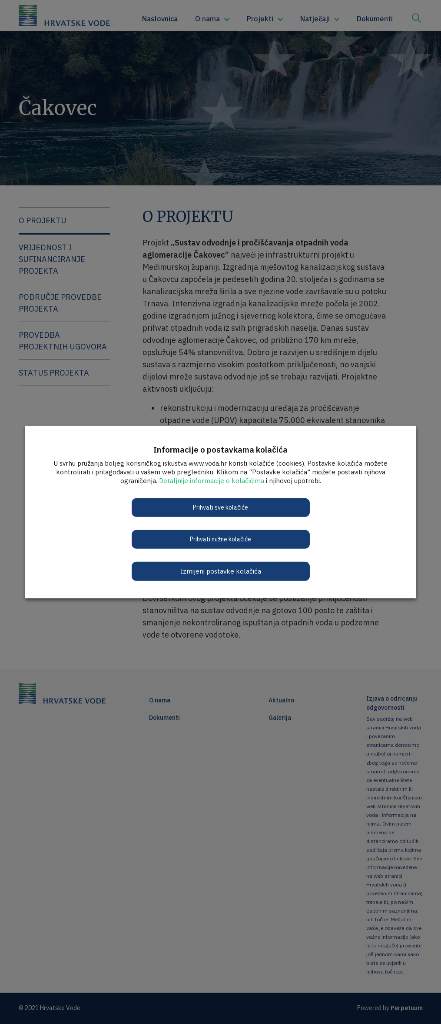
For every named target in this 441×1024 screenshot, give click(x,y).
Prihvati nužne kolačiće (220, 539)
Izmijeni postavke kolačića (220, 571)
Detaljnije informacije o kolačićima (211, 480)
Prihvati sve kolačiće (220, 507)
